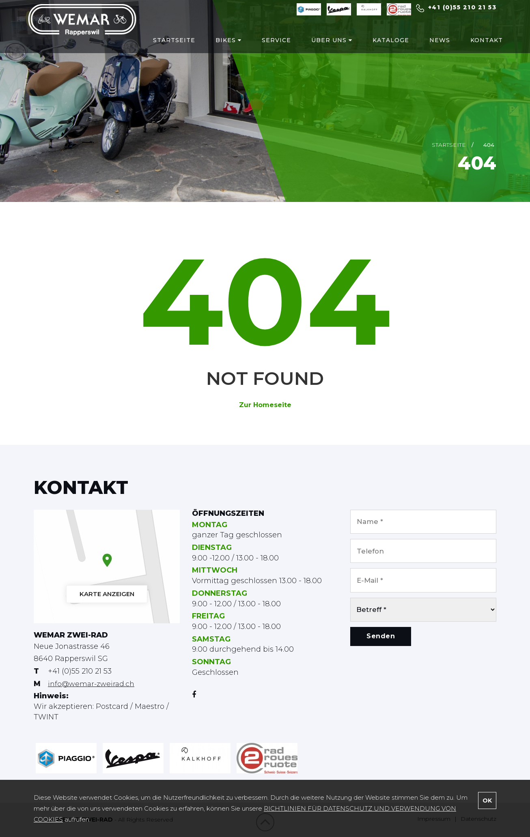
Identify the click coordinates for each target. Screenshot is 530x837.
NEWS (432, 45)
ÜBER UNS (324, 45)
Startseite (449, 145)
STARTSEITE (167, 45)
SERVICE (269, 45)
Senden (380, 645)
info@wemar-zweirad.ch (93, 683)
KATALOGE (384, 45)
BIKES (222, 45)
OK (487, 800)
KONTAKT (479, 45)
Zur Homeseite (265, 405)
